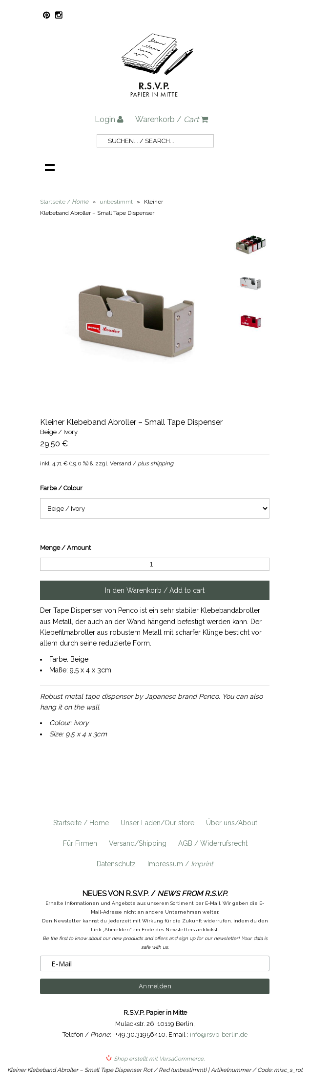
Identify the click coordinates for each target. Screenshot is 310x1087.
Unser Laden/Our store (157, 823)
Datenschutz (116, 864)
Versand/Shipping (137, 843)
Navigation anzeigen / (50, 167)
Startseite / (64, 201)
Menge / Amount (65, 547)
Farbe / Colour (61, 488)
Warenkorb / (171, 119)
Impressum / (180, 864)
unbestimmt (116, 201)
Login (109, 119)
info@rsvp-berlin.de (219, 1034)
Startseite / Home (81, 823)
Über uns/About (231, 823)
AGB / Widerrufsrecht (213, 843)
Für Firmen (80, 843)
